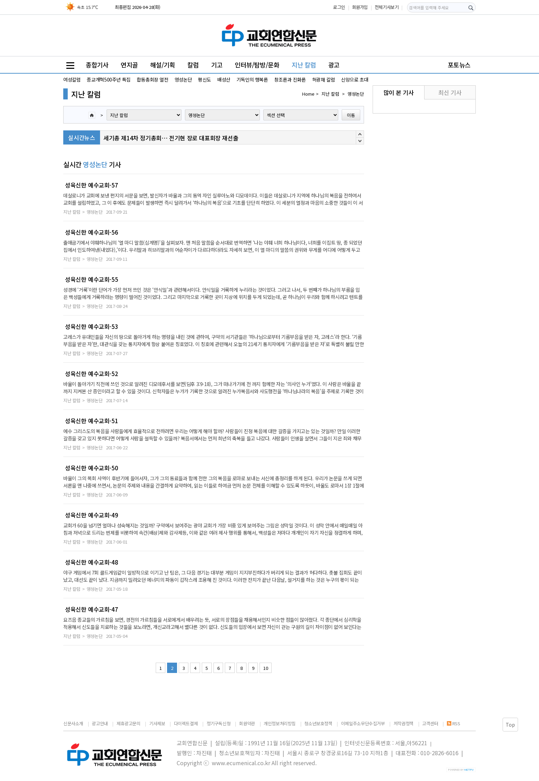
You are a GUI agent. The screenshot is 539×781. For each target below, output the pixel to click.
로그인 (339, 7)
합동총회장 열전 (152, 79)
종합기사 (97, 64)
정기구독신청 (219, 723)
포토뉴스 (459, 64)
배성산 (223, 79)
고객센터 (430, 723)
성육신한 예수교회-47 (91, 609)
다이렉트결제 (186, 723)
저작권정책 (404, 723)
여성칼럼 (71, 79)
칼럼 (193, 64)
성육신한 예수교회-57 (91, 185)
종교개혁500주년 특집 (108, 79)
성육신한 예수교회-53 (91, 326)
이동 (351, 115)
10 (265, 668)
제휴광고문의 (129, 723)
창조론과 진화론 (290, 79)
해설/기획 (162, 64)
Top (510, 724)
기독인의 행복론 (252, 79)
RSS (453, 723)
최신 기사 (449, 92)
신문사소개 (73, 723)
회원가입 (360, 7)
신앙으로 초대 (354, 79)
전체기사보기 (387, 7)
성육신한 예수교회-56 (91, 232)
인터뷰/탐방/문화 (257, 64)
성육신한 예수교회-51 (91, 421)
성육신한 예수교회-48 (91, 562)
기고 (216, 64)
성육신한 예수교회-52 (91, 374)
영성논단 (183, 79)
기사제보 (157, 723)
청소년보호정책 (318, 723)
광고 (334, 64)
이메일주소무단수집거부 (363, 723)
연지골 (129, 64)
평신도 (204, 79)
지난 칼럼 (304, 64)
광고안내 (100, 723)
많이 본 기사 (399, 92)
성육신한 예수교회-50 (91, 468)
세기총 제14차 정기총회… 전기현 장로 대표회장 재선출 (170, 137)
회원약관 (247, 723)
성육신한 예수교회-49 (91, 515)
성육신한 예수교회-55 (91, 279)
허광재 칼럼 (323, 79)
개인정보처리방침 (280, 723)
